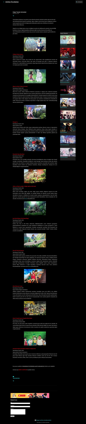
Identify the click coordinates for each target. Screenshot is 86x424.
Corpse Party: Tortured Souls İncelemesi (67, 94)
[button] (13, 15)
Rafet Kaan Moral (16, 378)
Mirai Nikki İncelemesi (64, 57)
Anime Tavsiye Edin (63, 44)
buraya (25, 198)
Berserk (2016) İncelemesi (64, 82)
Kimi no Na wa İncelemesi (64, 144)
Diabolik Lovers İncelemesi (65, 119)
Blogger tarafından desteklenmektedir (43, 420)
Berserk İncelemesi (63, 107)
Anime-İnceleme (12, 2)
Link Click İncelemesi (64, 157)
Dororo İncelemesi (63, 132)
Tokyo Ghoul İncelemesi (64, 69)
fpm (41, 422)
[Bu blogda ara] (77, 2)
